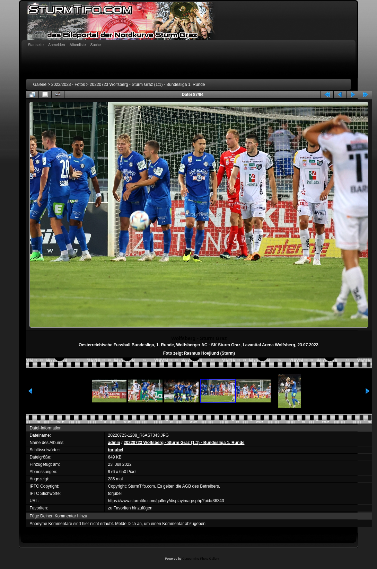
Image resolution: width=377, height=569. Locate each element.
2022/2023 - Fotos (68, 84)
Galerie (39, 84)
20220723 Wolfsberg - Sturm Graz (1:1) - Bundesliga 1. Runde (147, 84)
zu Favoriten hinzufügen (130, 508)
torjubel (115, 449)
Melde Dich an (128, 523)
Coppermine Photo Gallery (200, 558)
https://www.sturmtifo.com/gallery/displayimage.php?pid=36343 (166, 500)
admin (114, 442)
